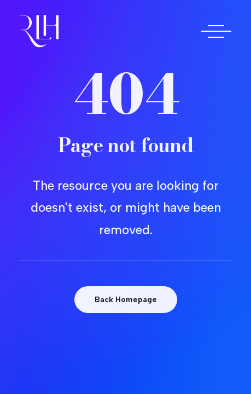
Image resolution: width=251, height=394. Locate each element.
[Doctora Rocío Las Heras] (39, 31)
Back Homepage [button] (126, 299)
